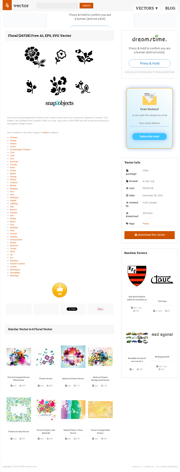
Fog (12, 224)
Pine (12, 230)
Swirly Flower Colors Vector (73, 431)
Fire (12, 191)
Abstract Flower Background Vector (100, 378)
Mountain (14, 275)
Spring (13, 176)
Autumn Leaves (17, 263)
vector (21, 5)
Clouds (13, 164)
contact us (149, 466)
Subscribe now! (149, 136)
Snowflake (15, 272)
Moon (13, 221)
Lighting (14, 203)
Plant (12, 167)
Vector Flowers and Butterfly (46, 431)
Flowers (14, 137)
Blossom (14, 245)
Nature (46, 132)
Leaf (12, 155)
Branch (13, 209)
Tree (12, 152)
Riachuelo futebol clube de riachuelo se (137, 298)
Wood (13, 173)
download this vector (149, 234)
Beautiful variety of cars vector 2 (137, 359)
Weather (14, 227)
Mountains (15, 269)
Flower (13, 140)
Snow (13, 146)
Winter (13, 185)
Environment (16, 239)
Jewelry (13, 236)
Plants (13, 179)
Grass (13, 170)
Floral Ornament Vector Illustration (19, 378)
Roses (13, 242)
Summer (14, 161)
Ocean (13, 248)
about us (137, 466)
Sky (12, 206)
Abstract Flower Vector (73, 379)
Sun (12, 158)
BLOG (170, 8)
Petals (13, 218)
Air (11, 254)
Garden (13, 212)
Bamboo (14, 260)
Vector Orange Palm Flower (100, 431)
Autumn (14, 182)
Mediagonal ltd (162, 357)
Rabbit (13, 200)
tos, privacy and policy (167, 466)
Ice (11, 257)
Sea (12, 194)
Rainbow (14, 197)
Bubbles (14, 188)
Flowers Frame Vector (18, 432)
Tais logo (162, 301)
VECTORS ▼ (147, 8)
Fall (12, 215)
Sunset (13, 233)
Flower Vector (46, 379)
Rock (12, 251)
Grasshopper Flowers (20, 149)
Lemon (13, 266)
